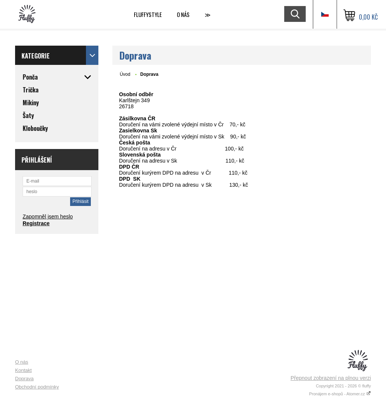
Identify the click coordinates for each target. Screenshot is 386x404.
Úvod (125, 74)
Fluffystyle (148, 14)
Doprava (24, 378)
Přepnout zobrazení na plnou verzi (331, 378)
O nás (183, 14)
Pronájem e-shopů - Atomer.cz (340, 394)
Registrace (36, 223)
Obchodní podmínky (37, 387)
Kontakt (23, 370)
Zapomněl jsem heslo (48, 217)
